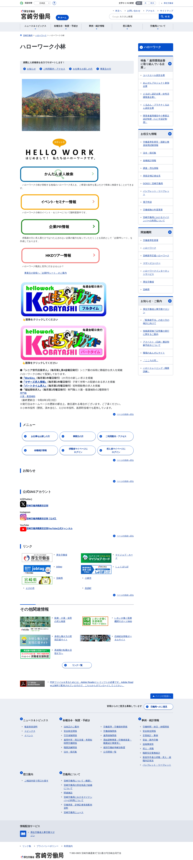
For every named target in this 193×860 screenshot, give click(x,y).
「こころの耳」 (150, 362)
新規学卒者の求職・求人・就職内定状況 (157, 755)
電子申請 (147, 203)
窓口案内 (29, 769)
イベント (28, 732)
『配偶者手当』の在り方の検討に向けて (156, 323)
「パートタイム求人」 (35, 385)
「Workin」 (29, 378)
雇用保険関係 (109, 732)
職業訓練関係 (70, 744)
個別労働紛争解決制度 (114, 744)
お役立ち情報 (156, 134)
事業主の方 (105, 69)
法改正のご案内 (71, 723)
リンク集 (26, 840)
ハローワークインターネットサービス (156, 274)
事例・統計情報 (151, 718)
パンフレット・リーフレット (156, 194)
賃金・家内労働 (150, 736)
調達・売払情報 (150, 169)
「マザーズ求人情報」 (35, 382)
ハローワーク (152, 47)
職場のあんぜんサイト (154, 354)
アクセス (150, 11)
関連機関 (156, 233)
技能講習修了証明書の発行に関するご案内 (156, 334)
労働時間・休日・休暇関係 (156, 723)
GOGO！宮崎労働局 (153, 184)
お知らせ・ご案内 (156, 302)
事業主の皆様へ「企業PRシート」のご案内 (45, 273)
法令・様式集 (149, 154)
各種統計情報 (149, 161)
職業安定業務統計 (151, 749)
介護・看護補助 (27, 396)
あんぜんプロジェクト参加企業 (156, 85)
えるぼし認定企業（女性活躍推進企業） (156, 96)
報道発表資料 (31, 723)
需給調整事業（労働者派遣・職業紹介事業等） (117, 738)
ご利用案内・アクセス (54, 69)
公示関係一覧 (109, 748)
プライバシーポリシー (47, 840)
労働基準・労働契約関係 (115, 723)
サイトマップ (166, 11)
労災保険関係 (70, 732)
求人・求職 (148, 745)
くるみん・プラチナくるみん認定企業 (156, 107)
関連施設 (68, 786)
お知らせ (31, 69)
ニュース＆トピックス (36, 718)
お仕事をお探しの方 (83, 69)
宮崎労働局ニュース (73, 806)
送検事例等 (148, 740)
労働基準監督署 (150, 241)
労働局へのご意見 (159, 706)
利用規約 (68, 840)
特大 (152, 3)
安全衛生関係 (70, 727)
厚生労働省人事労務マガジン (156, 312)
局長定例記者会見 (151, 176)
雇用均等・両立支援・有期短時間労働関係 (78, 738)
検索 (167, 16)
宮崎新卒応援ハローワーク (156, 257)
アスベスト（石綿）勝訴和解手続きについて (156, 345)
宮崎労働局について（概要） (78, 774)
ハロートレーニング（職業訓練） (156, 371)
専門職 (23, 393)
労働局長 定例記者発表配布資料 (78, 800)
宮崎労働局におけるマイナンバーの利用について (156, 220)
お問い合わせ (133, 11)
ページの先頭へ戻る (125, 414)
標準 (139, 3)
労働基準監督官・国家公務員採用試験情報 (156, 144)
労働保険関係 (109, 727)
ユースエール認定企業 (154, 76)
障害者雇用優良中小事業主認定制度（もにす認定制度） (156, 119)
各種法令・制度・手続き (77, 718)
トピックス (29, 727)
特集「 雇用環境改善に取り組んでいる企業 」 (156, 64)
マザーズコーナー (151, 264)
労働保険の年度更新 (153, 210)
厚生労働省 (168, 3)
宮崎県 (146, 290)
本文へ (118, 11)
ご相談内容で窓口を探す (36, 774)
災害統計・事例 (150, 732)
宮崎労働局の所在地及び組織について (78, 781)
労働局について (72, 769)
